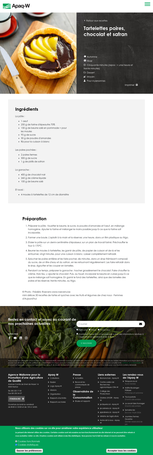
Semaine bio (130, 410)
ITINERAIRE (15, 399)
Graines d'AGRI (106, 398)
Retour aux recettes (95, 20)
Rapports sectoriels (58, 402)
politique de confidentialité (131, 363)
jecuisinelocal (105, 408)
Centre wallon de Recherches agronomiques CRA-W (109, 384)
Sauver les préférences (29, 450)
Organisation (55, 394)
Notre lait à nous (106, 420)
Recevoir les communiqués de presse (82, 384)
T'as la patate (130, 397)
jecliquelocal (105, 404)
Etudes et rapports (82, 401)
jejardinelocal (105, 412)
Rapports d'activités (58, 398)
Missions (53, 390)
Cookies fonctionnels (29, 441)
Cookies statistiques (28, 444)
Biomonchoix (105, 378)
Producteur (105, 330)
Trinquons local (131, 381)
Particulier (83, 330)
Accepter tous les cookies (122, 450)
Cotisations (54, 378)
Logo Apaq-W (56, 386)
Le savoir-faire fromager (135, 403)
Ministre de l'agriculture (109, 416)
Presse (93, 330)
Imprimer (131, 85)
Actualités (79, 378)
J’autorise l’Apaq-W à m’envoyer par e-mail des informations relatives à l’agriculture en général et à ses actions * (111, 335)
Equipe (53, 382)
